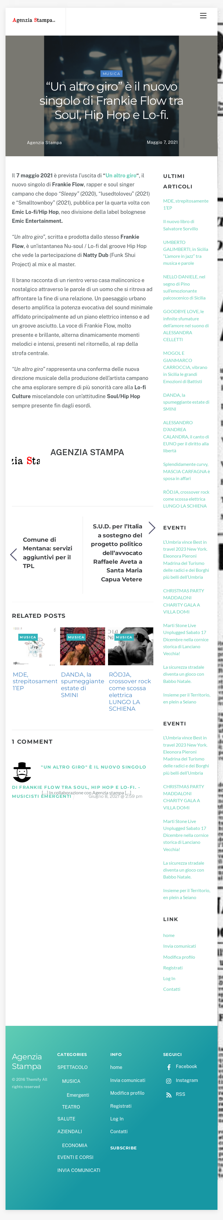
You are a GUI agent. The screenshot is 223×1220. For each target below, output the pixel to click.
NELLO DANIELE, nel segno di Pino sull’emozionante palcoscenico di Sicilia (184, 289)
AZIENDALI (69, 1134)
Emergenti (78, 1097)
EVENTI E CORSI (75, 1159)
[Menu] (203, 15)
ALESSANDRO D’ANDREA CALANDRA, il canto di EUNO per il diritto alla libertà (186, 438)
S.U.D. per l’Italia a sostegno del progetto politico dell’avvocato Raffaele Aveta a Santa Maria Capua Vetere (116, 555)
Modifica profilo (179, 959)
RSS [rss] (174, 1096)
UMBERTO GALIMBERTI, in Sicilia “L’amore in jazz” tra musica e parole (185, 254)
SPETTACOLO (72, 1069)
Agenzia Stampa (44, 144)
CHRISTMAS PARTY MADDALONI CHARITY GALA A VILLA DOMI (183, 603)
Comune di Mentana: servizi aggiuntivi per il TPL (47, 555)
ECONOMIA (75, 1148)
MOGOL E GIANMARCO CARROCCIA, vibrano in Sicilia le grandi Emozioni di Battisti (185, 369)
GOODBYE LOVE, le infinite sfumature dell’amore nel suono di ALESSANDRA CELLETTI (186, 327)
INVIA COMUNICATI (78, 1172)
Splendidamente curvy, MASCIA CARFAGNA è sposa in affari (186, 473)
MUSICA (112, 76)
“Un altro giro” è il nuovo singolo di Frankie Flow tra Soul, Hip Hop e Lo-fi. (111, 103)
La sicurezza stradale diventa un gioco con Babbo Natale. (183, 676)
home (169, 937)
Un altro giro (120, 178)
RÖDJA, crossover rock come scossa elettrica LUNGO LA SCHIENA (130, 693)
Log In (169, 980)
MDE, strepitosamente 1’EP (37, 683)
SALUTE (66, 1121)
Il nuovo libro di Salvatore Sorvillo (180, 227)
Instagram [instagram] (180, 1082)
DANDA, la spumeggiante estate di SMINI (82, 687)
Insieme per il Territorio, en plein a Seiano (186, 700)
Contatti (171, 991)
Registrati (173, 970)
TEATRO (71, 1109)
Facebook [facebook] (180, 1069)
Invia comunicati (179, 948)
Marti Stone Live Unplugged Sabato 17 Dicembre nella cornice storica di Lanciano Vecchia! (185, 641)
